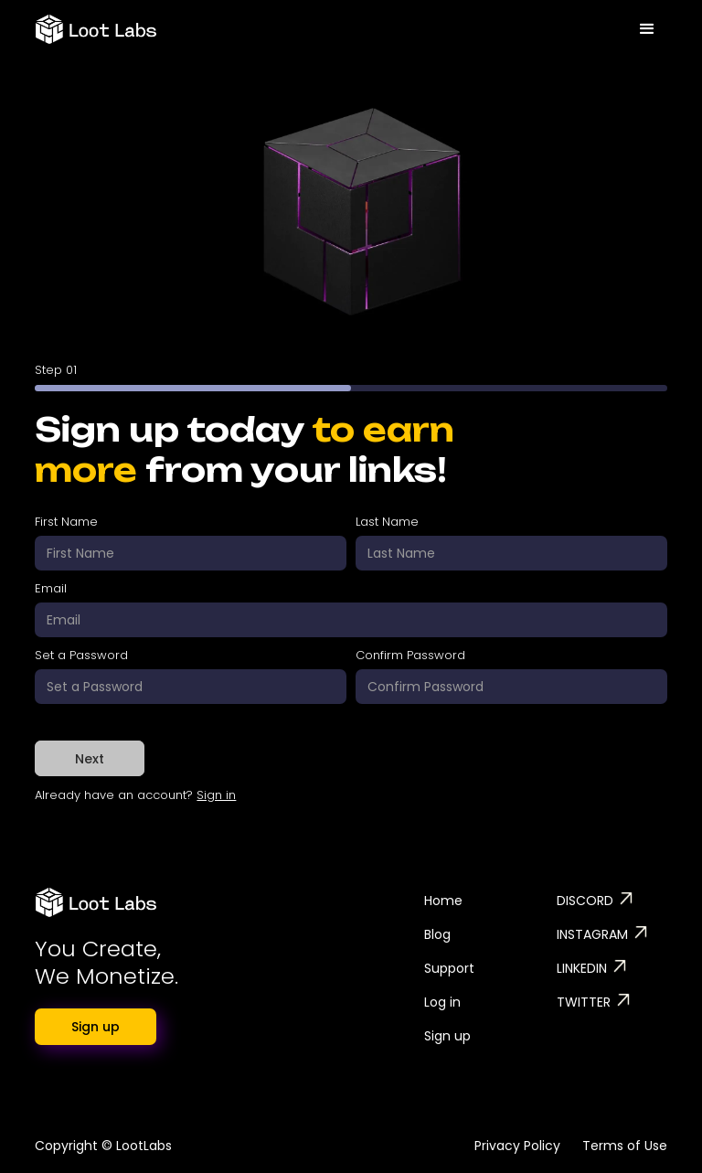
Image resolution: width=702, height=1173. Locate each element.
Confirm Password (410, 655)
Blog (437, 934)
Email (51, 588)
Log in (442, 1002)
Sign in (216, 795)
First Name (66, 521)
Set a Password (81, 655)
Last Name (387, 521)
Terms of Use (624, 1145)
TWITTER (584, 1002)
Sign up (95, 1027)
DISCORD (585, 900)
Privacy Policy (517, 1145)
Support (449, 968)
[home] (95, 22)
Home (443, 900)
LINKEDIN (582, 968)
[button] (647, 24)
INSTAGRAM (592, 934)
